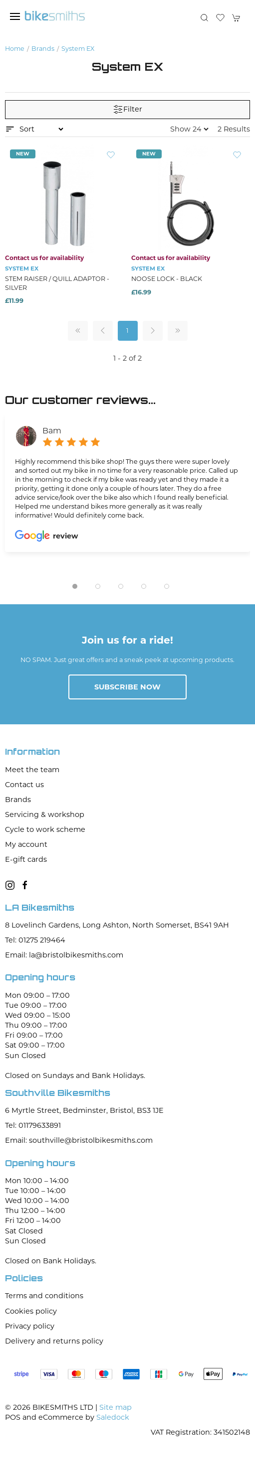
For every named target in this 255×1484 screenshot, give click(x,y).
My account (26, 844)
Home (14, 48)
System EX (77, 48)
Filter (127, 110)
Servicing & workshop (44, 814)
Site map (115, 1407)
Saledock (112, 1417)
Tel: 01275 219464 (35, 940)
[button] (15, 16)
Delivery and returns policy (54, 1341)
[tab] (74, 586)
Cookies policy (31, 1311)
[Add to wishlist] (111, 154)
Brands (42, 48)
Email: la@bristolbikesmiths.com (64, 954)
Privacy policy (29, 1326)
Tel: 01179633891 (33, 1125)
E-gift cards (26, 859)
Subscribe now (127, 686)
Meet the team (32, 769)
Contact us (24, 784)
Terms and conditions (44, 1295)
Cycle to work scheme (45, 829)
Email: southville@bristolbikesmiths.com (79, 1140)
